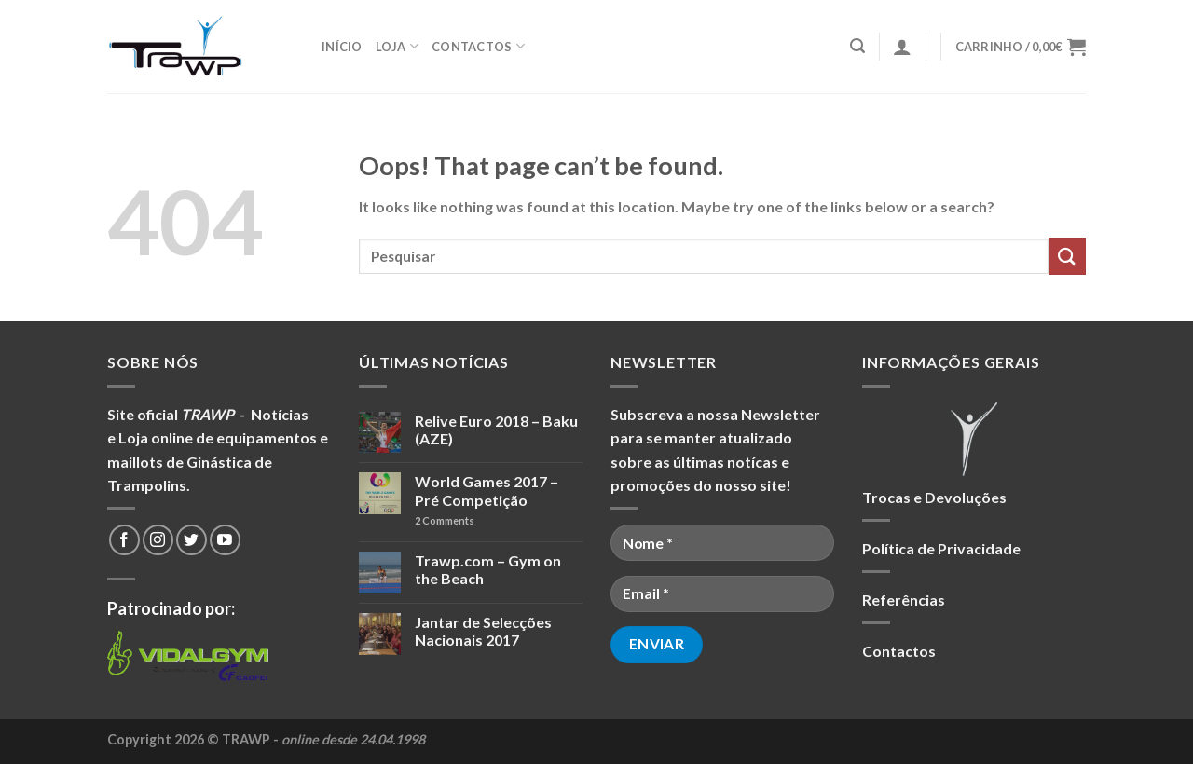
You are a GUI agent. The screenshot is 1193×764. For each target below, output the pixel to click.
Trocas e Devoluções (934, 497)
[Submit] (1067, 256)
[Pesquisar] (857, 46)
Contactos (478, 46)
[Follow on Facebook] (124, 540)
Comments (444, 520)
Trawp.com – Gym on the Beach (488, 569)
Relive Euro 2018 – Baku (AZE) (496, 429)
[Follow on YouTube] (225, 540)
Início (342, 46)
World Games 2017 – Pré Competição (486, 490)
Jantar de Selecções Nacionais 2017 (483, 630)
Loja (397, 46)
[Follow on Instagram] (158, 540)
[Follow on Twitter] (191, 540)
